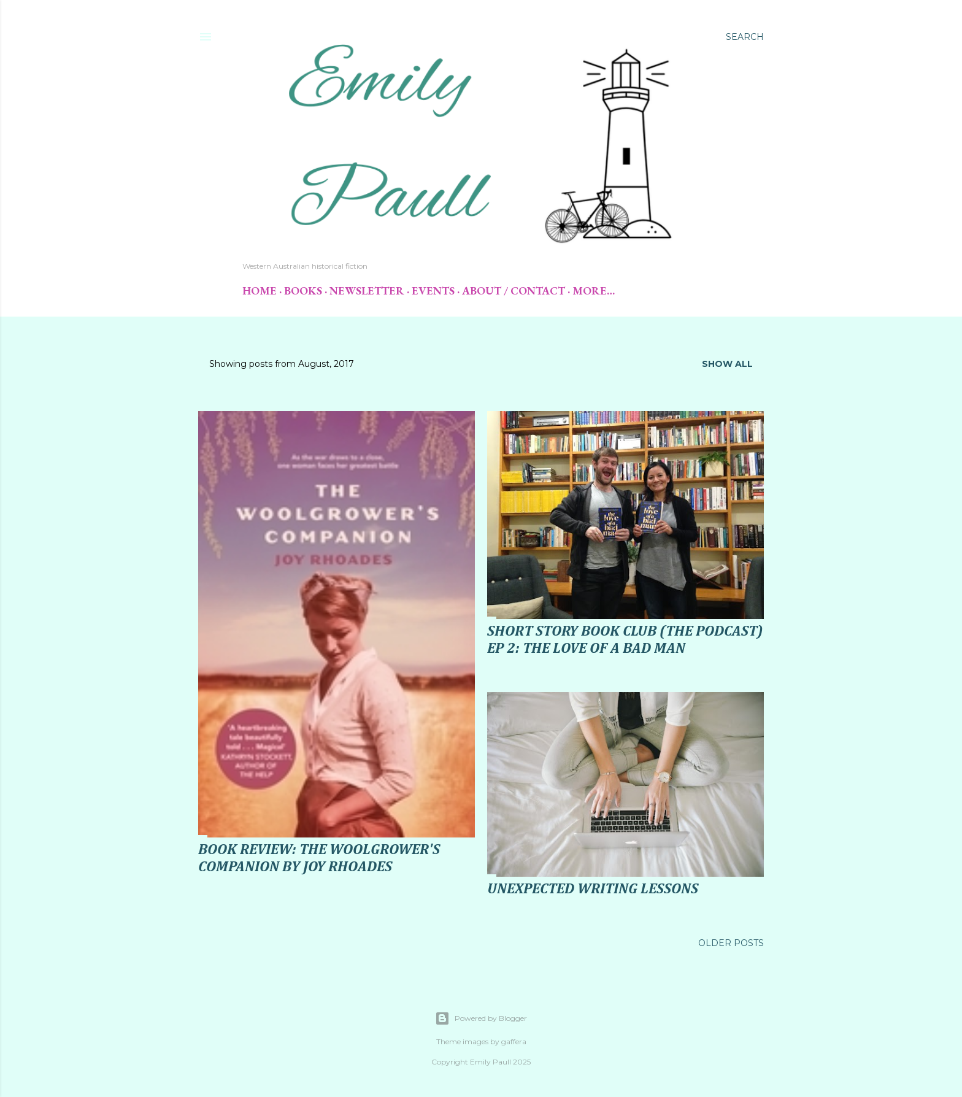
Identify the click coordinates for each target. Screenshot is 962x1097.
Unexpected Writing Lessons (592, 889)
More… (593, 290)
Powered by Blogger (481, 1018)
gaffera (513, 1041)
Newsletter (366, 290)
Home (259, 290)
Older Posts (731, 943)
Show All (727, 363)
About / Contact (513, 290)
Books (303, 290)
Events (433, 290)
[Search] (745, 37)
